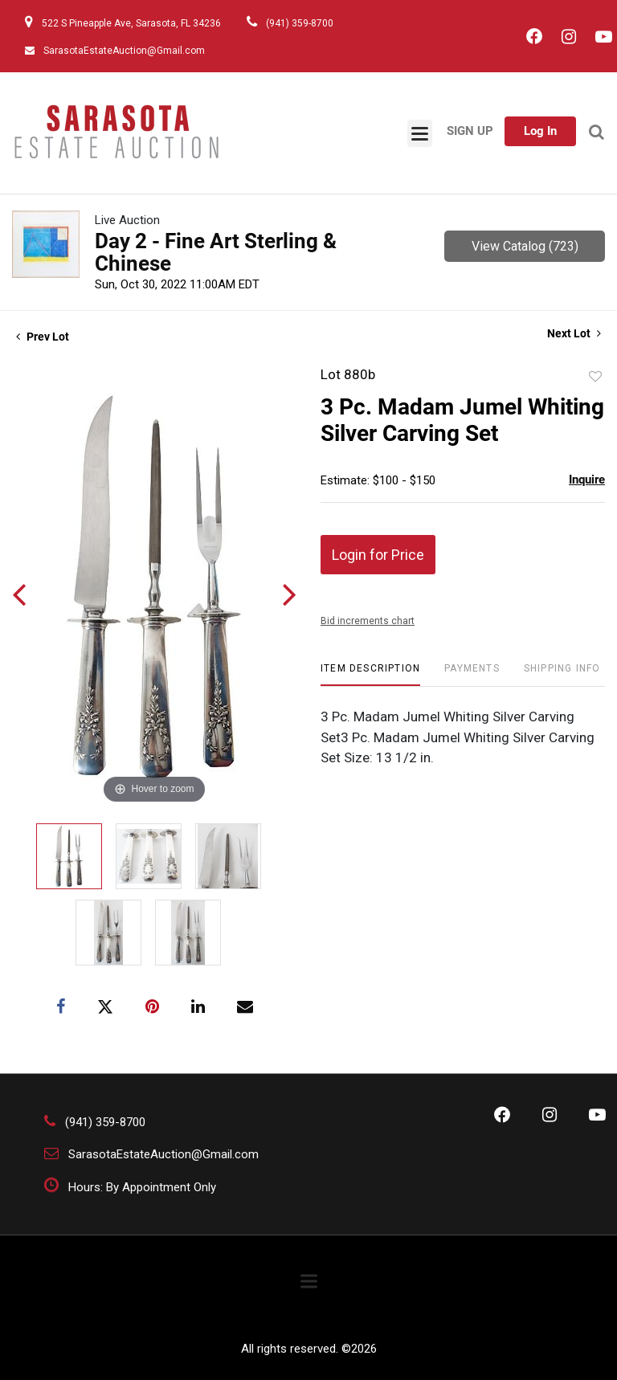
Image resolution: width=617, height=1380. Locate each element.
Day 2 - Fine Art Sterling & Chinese (216, 252)
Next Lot (574, 333)
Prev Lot (42, 336)
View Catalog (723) (525, 246)
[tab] (370, 674)
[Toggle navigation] (419, 133)
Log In (540, 131)
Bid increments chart (368, 621)
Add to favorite (595, 377)
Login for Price (378, 554)
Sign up (470, 131)
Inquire (587, 479)
